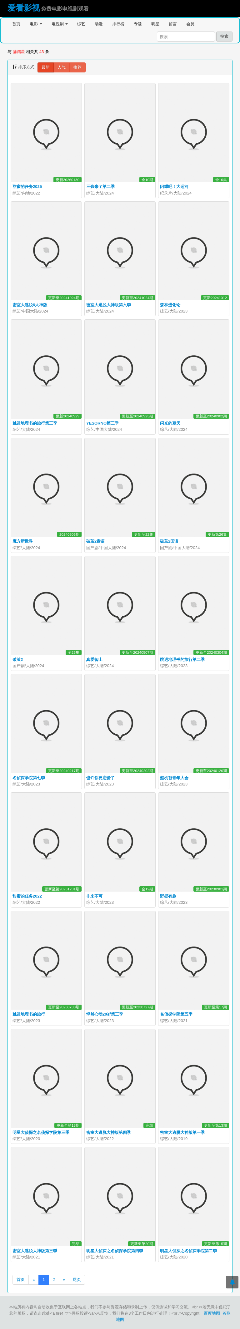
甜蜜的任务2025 (27, 186)
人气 (62, 67)
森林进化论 (170, 305)
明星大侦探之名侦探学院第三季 (40, 1132)
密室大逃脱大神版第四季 (108, 1132)
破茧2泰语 (95, 541)
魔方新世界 (22, 541)
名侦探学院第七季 (28, 777)
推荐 (77, 67)
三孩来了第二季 (100, 186)
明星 (155, 24)
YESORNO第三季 (102, 423)
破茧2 (17, 659)
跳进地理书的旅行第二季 (182, 659)
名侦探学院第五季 (176, 1014)
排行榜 (118, 24)
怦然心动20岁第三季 (104, 1014)
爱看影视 (24, 7)
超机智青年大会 (174, 777)
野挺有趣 (168, 896)
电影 (36, 24)
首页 (16, 24)
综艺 (81, 24)
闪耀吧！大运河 (174, 186)
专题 (138, 24)
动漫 (99, 24)
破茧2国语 (169, 541)
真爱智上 (94, 659)
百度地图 (212, 1313)
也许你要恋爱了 (100, 777)
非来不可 (94, 896)
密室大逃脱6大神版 (29, 305)
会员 (190, 24)
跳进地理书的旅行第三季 (34, 423)
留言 (173, 24)
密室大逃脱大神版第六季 (108, 305)
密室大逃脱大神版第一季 (182, 1132)
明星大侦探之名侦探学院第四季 (114, 1250)
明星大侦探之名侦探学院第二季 (188, 1250)
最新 (46, 67)
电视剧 (60, 24)
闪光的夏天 (170, 423)
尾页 (77, 1279)
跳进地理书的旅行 (28, 1014)
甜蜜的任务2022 (27, 896)
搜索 (224, 36)
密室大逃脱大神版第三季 (34, 1250)
